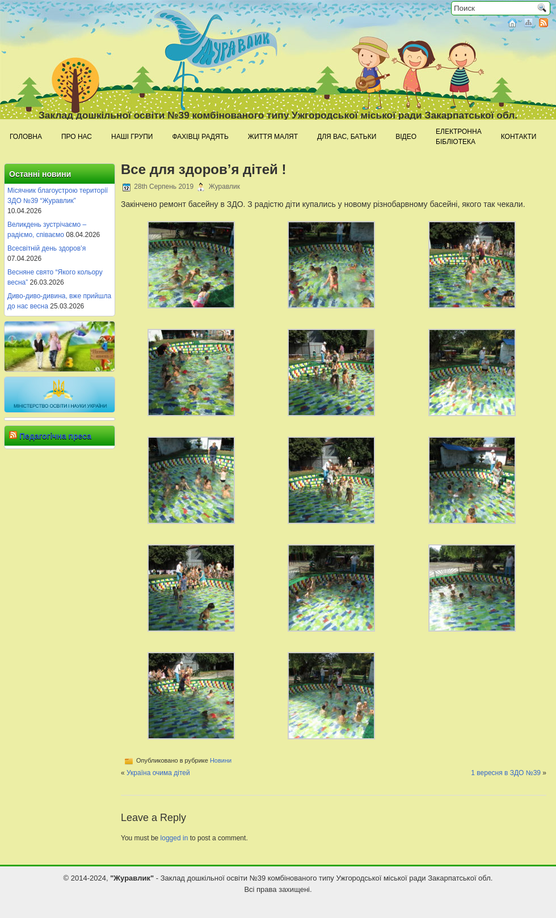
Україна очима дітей (158, 773)
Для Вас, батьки (346, 137)
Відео (405, 137)
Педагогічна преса (55, 436)
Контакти (519, 137)
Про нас (76, 137)
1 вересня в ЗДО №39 (506, 773)
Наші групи (132, 137)
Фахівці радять (200, 137)
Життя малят (273, 137)
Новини (220, 760)
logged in (174, 838)
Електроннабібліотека (459, 137)
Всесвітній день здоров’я (46, 248)
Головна (26, 137)
